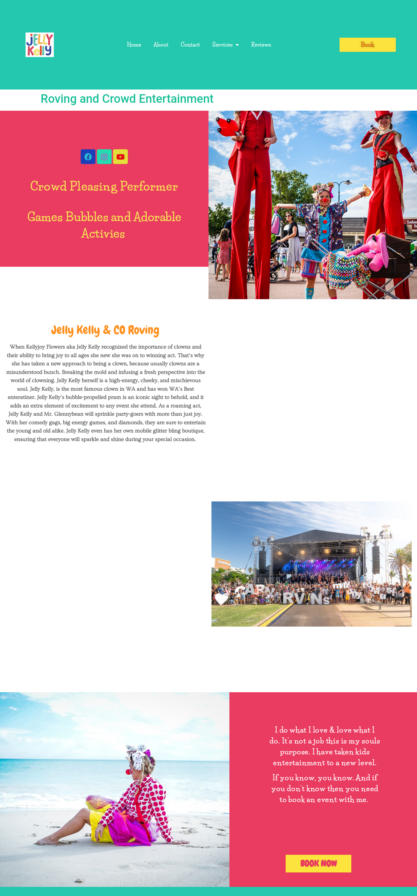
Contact (190, 45)
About (160, 45)
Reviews (261, 45)
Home (134, 45)
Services (225, 45)
